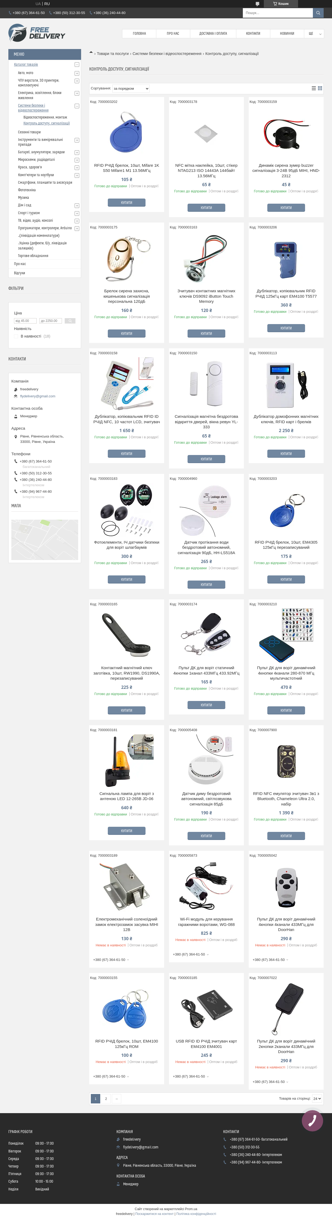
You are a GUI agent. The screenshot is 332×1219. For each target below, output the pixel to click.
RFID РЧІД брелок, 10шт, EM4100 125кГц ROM (126, 1044)
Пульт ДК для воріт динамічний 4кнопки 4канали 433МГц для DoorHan (286, 924)
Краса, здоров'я (30, 167)
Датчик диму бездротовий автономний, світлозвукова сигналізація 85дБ (206, 798)
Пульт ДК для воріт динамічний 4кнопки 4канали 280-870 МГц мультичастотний (286, 672)
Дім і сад (24, 205)
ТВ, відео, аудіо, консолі (35, 220)
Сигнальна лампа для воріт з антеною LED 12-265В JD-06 (126, 796)
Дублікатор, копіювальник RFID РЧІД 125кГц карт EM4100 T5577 (286, 293)
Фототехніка (27, 190)
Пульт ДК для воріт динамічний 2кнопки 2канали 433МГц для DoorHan (286, 1046)
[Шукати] (318, 13)
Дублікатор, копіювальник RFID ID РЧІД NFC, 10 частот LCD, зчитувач (127, 419)
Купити (126, 203)
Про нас (173, 34)
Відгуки (19, 273)
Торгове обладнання (33, 256)
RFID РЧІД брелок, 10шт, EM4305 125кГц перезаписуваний (286, 545)
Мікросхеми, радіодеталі (36, 160)
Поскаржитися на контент (154, 1214)
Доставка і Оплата (213, 34)
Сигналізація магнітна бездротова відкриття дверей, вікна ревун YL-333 (206, 421)
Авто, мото (25, 73)
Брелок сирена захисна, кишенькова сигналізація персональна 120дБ (126, 296)
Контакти (253, 34)
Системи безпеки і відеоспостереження (167, 53)
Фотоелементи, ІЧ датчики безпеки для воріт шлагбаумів (126, 545)
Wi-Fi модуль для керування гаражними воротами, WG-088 (206, 922)
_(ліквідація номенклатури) (39, 236)
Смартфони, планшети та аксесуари (45, 182)
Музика (23, 198)
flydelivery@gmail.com (37, 396)
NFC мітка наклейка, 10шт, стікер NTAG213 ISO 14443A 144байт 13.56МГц (206, 170)
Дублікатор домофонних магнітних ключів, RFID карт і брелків (286, 419)
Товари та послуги (113, 53)
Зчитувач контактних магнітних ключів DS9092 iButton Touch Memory (207, 296)
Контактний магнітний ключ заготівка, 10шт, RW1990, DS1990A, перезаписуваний (126, 672)
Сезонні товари (29, 132)
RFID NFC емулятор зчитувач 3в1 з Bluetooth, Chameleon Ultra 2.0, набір (286, 798)
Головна (139, 34)
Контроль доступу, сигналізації (46, 123)
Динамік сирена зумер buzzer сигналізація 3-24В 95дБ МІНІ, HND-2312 (286, 170)
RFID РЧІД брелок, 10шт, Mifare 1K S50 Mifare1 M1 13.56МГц (126, 168)
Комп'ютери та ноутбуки (36, 175)
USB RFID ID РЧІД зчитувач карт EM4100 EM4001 (206, 1044)
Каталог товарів (26, 64)
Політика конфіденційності (196, 1214)
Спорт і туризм (29, 213)
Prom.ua (191, 1209)
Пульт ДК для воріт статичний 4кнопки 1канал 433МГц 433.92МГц (206, 670)
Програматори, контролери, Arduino (45, 228)
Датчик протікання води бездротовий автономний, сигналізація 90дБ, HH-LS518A (206, 547)
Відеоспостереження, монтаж (45, 117)
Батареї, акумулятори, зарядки (41, 152)
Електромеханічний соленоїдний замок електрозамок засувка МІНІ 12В (126, 924)
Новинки (287, 34)
